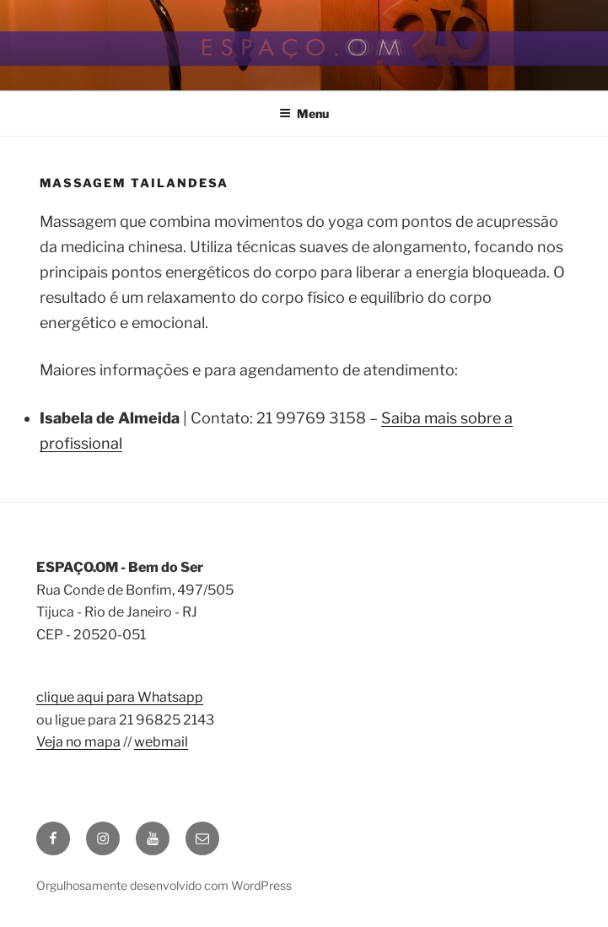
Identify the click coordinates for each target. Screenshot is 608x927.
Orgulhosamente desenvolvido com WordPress (164, 885)
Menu (304, 113)
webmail (161, 742)
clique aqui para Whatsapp (119, 697)
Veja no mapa (78, 742)
